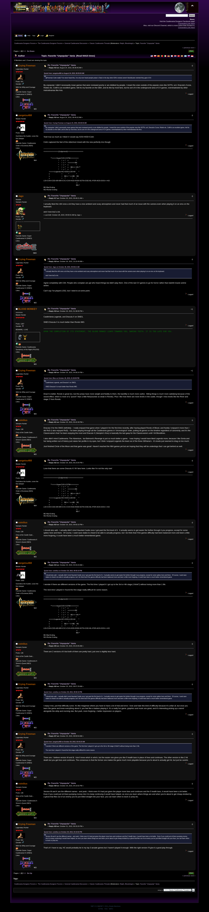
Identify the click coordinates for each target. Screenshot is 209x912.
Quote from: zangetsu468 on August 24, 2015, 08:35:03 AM (64, 73)
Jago (21, 196)
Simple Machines (114, 906)
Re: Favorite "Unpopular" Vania (62, 65)
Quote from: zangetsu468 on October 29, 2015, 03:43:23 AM (64, 742)
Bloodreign (129, 43)
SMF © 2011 (104, 906)
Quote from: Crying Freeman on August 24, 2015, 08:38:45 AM (65, 123)
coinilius (22, 420)
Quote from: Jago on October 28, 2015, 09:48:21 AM (62, 267)
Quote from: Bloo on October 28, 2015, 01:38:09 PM (61, 378)
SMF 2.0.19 (95, 906)
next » (193, 48)
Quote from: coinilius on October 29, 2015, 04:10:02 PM (63, 832)
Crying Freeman (27, 65)
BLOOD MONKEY (27, 309)
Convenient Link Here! (186, 23)
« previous (186, 48)
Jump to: (160, 890)
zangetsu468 (25, 115)
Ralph (122, 43)
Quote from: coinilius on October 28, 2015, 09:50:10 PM (63, 571)
